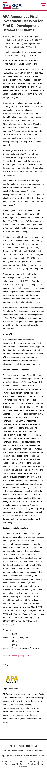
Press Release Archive (27, 746)
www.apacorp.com (20, 655)
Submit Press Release (13, 751)
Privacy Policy (30, 755)
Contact (42, 755)
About (12, 746)
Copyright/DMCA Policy (11, 755)
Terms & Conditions (34, 751)
